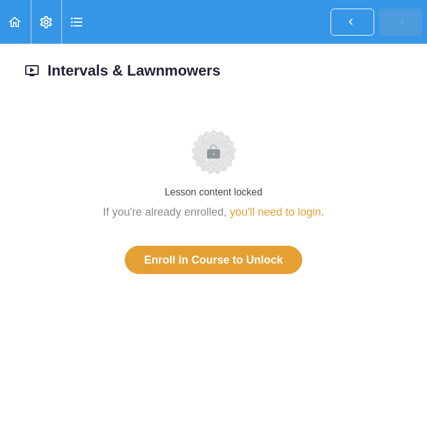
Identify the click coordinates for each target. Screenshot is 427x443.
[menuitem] (46, 22)
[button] (15, 22)
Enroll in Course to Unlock (213, 260)
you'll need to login (275, 212)
